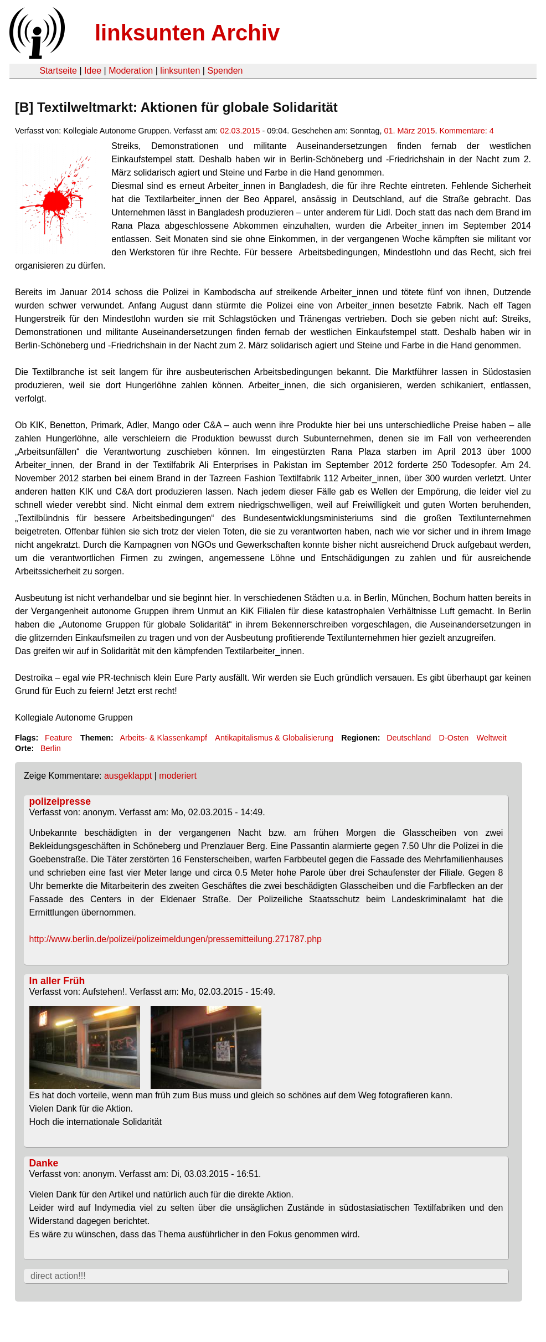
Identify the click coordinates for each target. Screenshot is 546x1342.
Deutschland (409, 737)
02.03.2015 (240, 130)
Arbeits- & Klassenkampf (163, 737)
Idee (92, 70)
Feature (59, 737)
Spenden (225, 70)
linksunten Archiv (187, 32)
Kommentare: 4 (466, 130)
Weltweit (492, 737)
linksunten (180, 70)
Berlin (50, 748)
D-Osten (454, 737)
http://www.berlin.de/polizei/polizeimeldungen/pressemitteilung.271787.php (175, 939)
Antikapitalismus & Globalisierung (274, 737)
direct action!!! (58, 1276)
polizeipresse (60, 801)
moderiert (178, 775)
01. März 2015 (409, 130)
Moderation (131, 70)
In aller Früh (57, 980)
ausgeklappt (128, 775)
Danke (44, 1163)
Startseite (58, 70)
